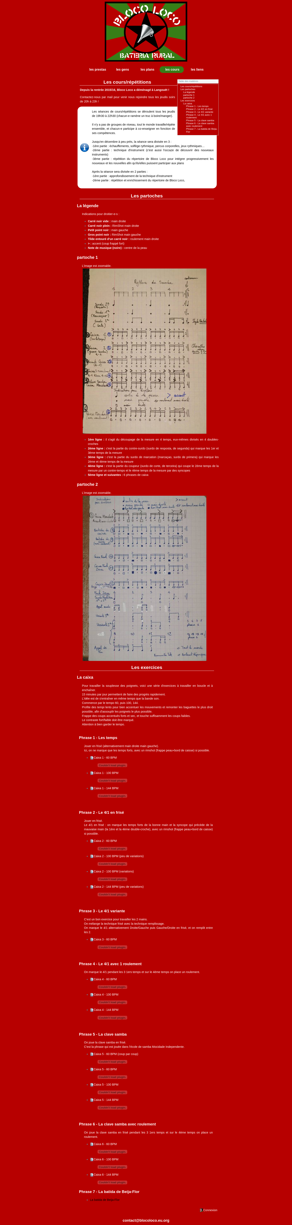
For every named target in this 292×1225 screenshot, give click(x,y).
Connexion (210, 1210)
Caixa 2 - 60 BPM (105, 840)
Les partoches (187, 89)
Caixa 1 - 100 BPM (106, 773)
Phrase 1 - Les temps (197, 106)
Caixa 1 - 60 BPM (105, 757)
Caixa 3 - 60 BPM (105, 939)
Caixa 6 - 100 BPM (106, 1159)
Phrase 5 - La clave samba (200, 120)
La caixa (187, 103)
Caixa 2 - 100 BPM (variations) (114, 871)
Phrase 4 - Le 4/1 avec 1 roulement (110, 964)
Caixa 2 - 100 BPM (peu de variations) (119, 856)
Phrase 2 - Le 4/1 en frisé (199, 109)
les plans (147, 69)
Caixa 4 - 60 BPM (105, 979)
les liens (197, 69)
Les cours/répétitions (191, 86)
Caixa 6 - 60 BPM (105, 1144)
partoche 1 (188, 95)
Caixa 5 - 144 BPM (106, 1099)
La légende (189, 92)
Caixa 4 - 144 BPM (106, 1009)
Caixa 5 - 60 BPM (105, 1069)
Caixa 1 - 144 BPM (106, 788)
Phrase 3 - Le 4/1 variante (199, 112)
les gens (122, 69)
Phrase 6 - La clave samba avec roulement (200, 124)
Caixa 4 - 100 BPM (106, 994)
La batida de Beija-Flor (105, 1199)
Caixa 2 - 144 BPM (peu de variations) (119, 886)
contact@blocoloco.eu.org (146, 1220)
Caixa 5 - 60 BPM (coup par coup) (116, 1054)
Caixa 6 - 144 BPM (106, 1174)
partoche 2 (188, 97)
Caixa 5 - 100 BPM (106, 1084)
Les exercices (187, 100)
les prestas (97, 69)
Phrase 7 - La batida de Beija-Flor (109, 1191)
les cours (172, 69)
